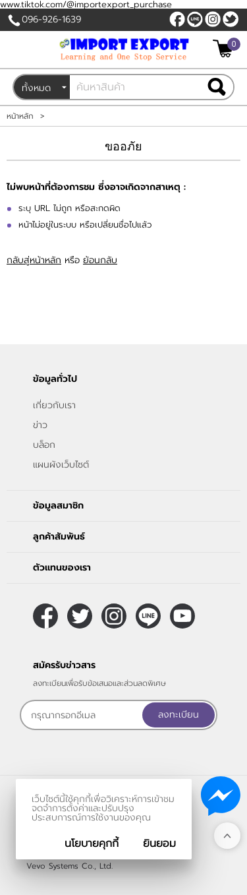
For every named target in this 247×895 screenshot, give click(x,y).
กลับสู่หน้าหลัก (34, 260)
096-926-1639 (51, 19)
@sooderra (195, 19)
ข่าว (40, 425)
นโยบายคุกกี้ (92, 843)
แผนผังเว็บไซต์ (61, 465)
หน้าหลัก (20, 116)
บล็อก (44, 445)
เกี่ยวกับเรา (54, 405)
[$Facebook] (177, 19)
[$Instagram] (213, 19)
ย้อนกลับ (100, 260)
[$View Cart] (225, 48)
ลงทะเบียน (178, 715)
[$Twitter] (230, 19)
